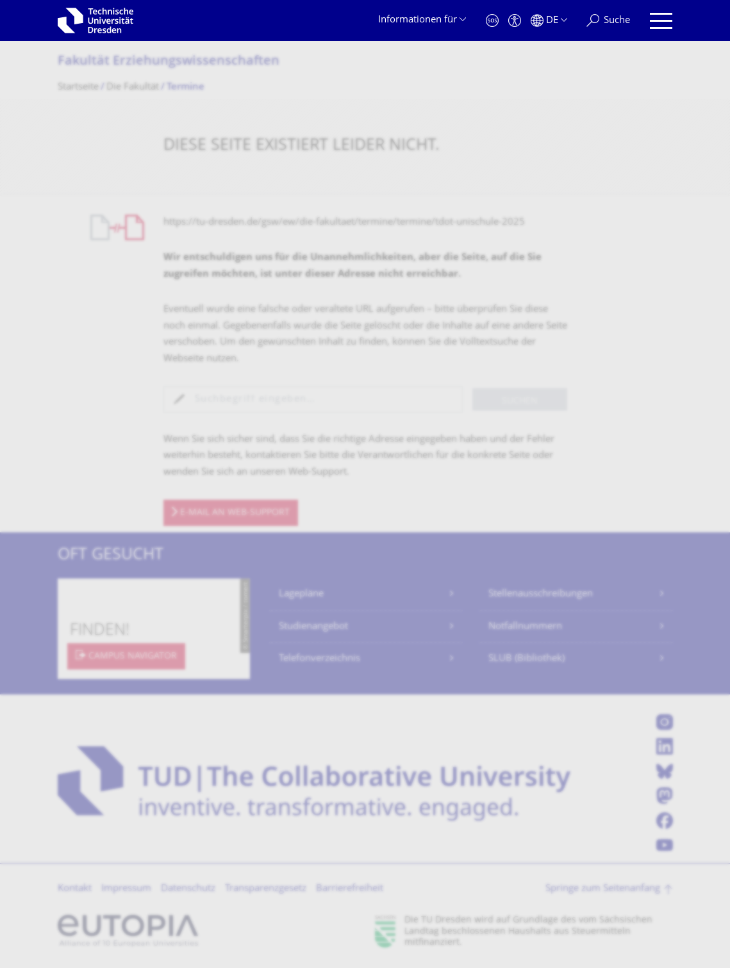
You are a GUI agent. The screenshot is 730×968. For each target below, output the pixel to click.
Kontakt (75, 889)
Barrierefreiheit (349, 889)
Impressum (126, 889)
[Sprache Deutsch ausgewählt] (549, 21)
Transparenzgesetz (265, 889)
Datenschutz (188, 889)
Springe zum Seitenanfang (602, 889)
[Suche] (608, 21)
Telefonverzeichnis (319, 659)
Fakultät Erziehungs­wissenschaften (168, 62)
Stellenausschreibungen (540, 594)
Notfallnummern (525, 627)
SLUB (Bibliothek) (526, 659)
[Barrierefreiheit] (515, 21)
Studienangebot (313, 627)
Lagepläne (301, 594)
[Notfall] (492, 21)
